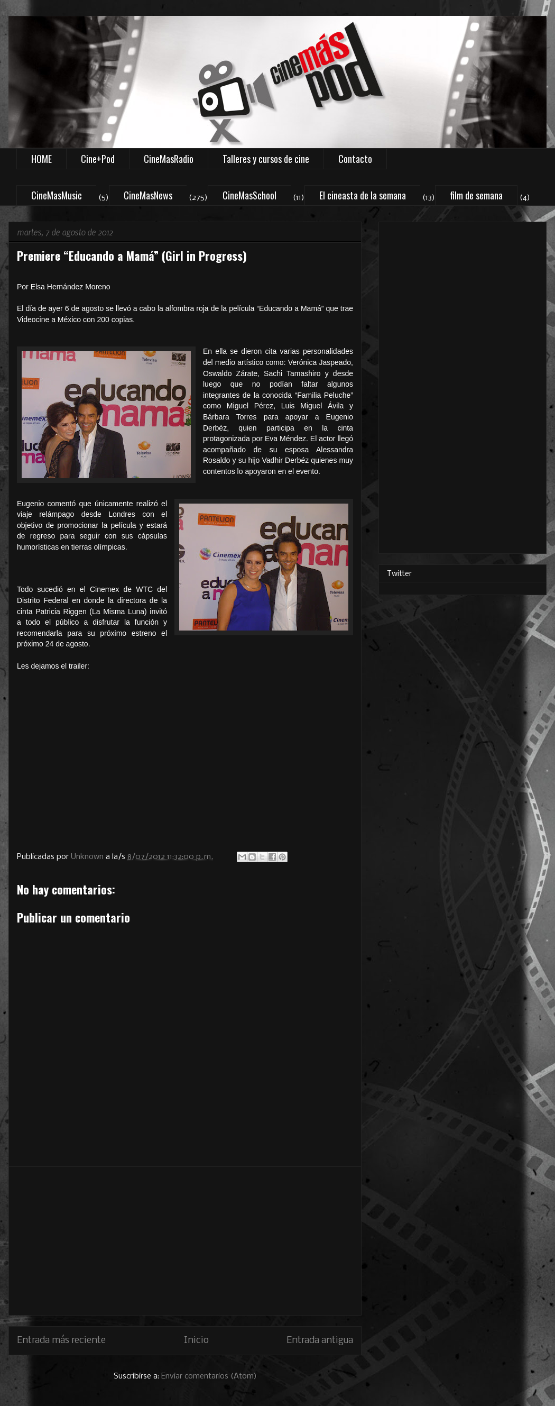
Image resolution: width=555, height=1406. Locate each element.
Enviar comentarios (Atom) (209, 1376)
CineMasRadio (168, 159)
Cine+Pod (98, 159)
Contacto (355, 159)
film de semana (476, 195)
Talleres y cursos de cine (266, 159)
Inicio (196, 1341)
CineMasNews (148, 195)
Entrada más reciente (61, 1341)
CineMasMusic (56, 195)
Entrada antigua (319, 1341)
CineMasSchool (249, 195)
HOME (41, 159)
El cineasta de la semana (362, 195)
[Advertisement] (185, 1241)
